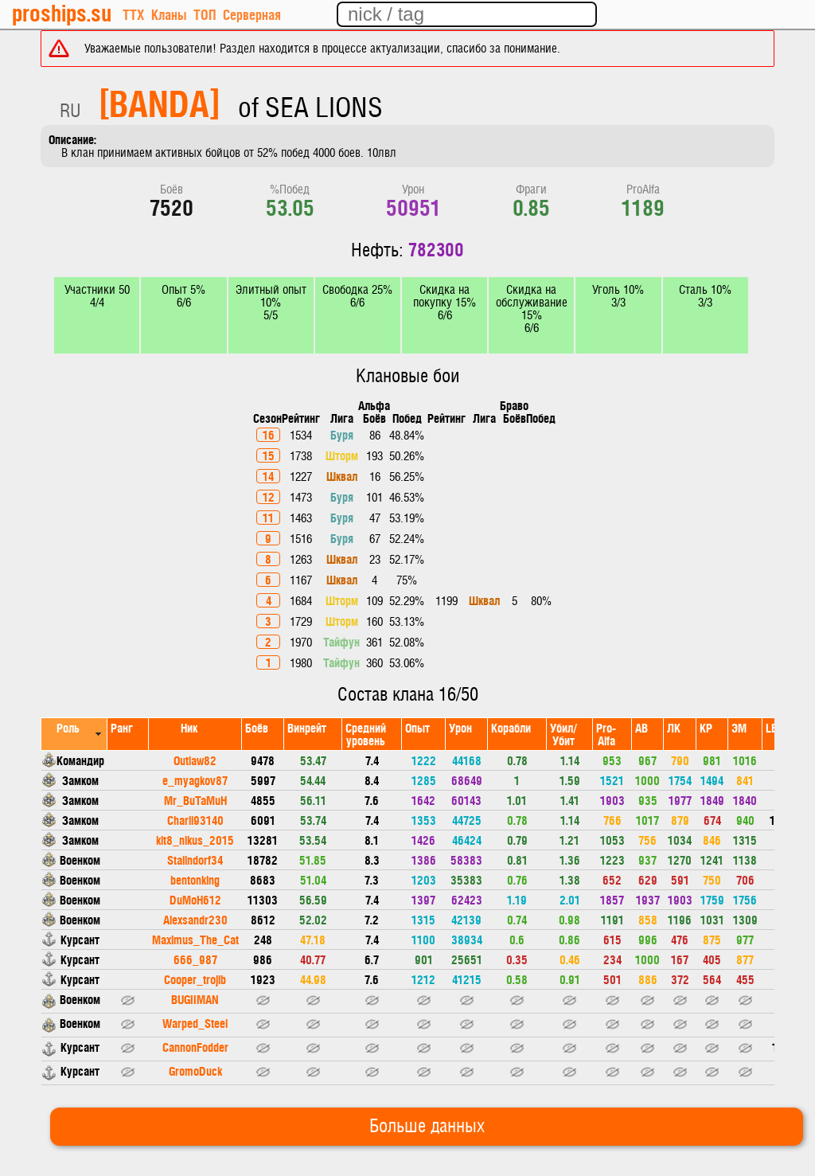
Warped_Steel (195, 1022)
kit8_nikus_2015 (195, 839)
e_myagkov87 (195, 780)
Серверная (252, 14)
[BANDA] (159, 102)
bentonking (195, 879)
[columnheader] (74, 733)
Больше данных (427, 1126)
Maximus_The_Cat (195, 939)
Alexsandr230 (195, 919)
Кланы (168, 14)
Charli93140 (195, 819)
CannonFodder (195, 1046)
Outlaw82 (195, 760)
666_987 (195, 959)
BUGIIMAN (195, 998)
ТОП (204, 14)
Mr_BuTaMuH (195, 799)
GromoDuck (195, 1070)
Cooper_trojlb (195, 979)
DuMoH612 (195, 899)
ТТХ (133, 14)
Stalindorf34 (195, 859)
